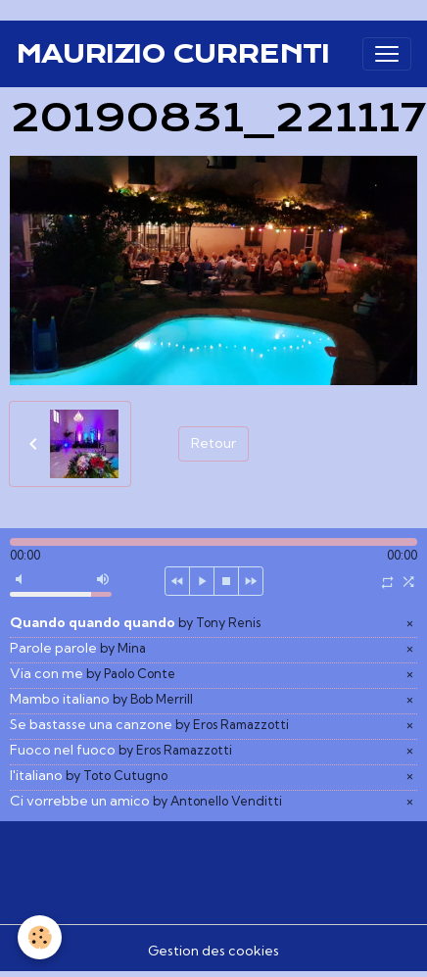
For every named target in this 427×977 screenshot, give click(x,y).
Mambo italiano (101, 699)
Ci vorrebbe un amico (146, 800)
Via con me (92, 673)
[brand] (172, 54)
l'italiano (88, 775)
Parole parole (78, 648)
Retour (213, 443)
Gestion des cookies (213, 950)
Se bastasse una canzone (149, 724)
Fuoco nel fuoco (121, 749)
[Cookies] (40, 937)
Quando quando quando (135, 622)
